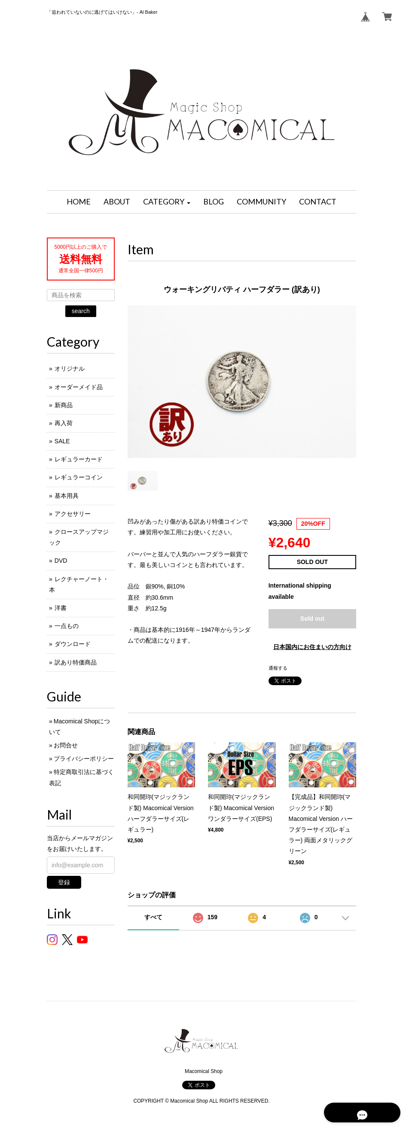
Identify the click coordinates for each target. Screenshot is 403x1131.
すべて (153, 917)
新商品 (64, 405)
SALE (62, 441)
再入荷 (64, 423)
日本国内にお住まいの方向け (312, 646)
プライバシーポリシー (84, 758)
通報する (278, 668)
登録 (64, 882)
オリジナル (70, 368)
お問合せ (66, 745)
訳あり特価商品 (76, 662)
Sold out (312, 618)
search (81, 311)
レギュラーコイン (79, 477)
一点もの (67, 625)
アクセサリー (73, 513)
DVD (61, 560)
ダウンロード (73, 643)
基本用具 (67, 495)
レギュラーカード (79, 459)
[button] (167, 202)
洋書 (61, 607)
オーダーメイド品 (79, 387)
